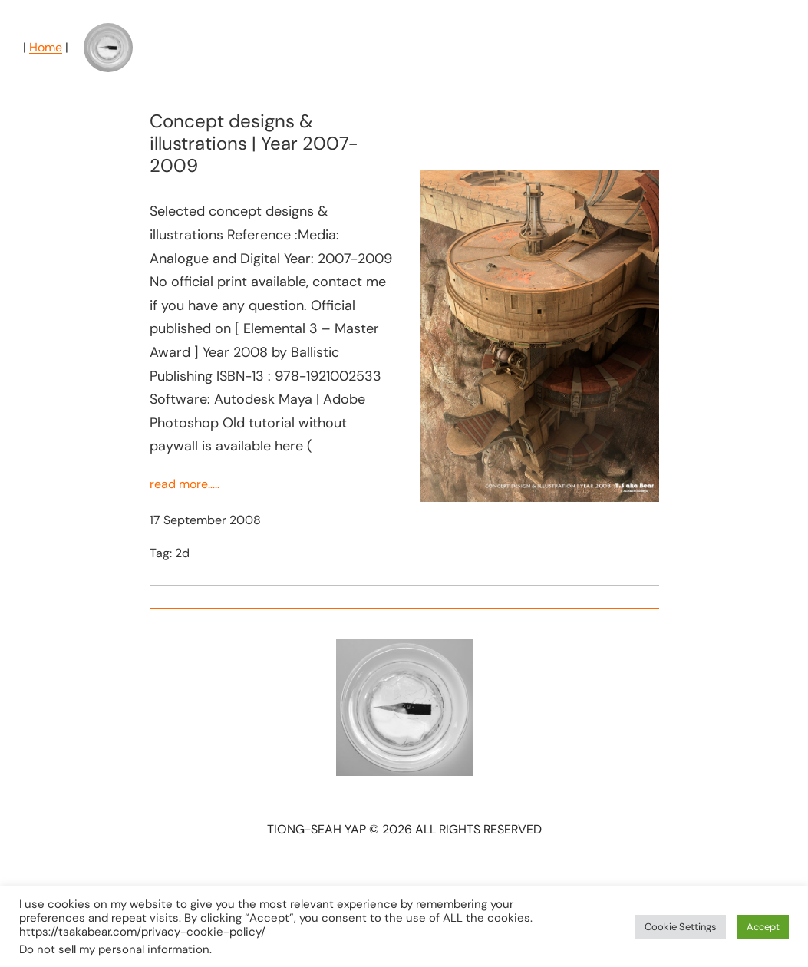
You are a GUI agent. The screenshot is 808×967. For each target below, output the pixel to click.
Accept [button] (763, 926)
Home (45, 47)
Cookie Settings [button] (681, 926)
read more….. (184, 484)
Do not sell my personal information (114, 949)
